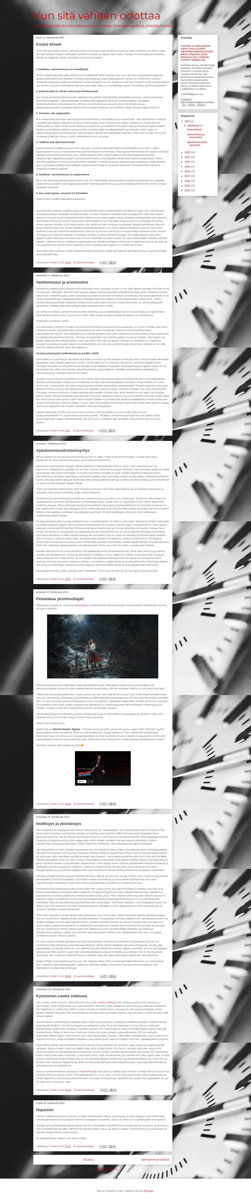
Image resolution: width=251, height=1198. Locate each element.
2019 (188, 166)
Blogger (149, 1190)
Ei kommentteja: (84, 262)
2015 (188, 185)
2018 (188, 171)
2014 (188, 190)
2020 (188, 161)
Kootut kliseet (48, 44)
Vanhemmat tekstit (155, 1159)
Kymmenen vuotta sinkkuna (61, 996)
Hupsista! (45, 1110)
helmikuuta (193, 125)
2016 (188, 181)
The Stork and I (88, 1071)
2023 (188, 121)
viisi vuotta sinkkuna (104, 1002)
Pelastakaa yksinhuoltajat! (60, 599)
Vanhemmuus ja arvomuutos (62, 282)
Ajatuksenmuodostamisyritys (63, 450)
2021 (188, 157)
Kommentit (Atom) (106, 1169)
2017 (188, 176)
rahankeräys (82, 605)
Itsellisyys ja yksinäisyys (58, 823)
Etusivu (88, 1159)
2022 (188, 152)
